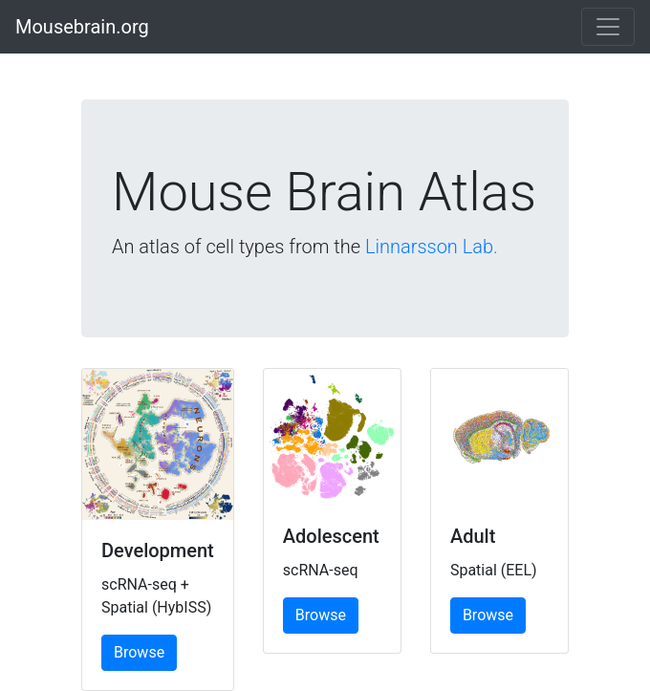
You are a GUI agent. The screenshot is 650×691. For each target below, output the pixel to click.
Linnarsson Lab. (431, 246)
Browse (139, 652)
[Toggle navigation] (608, 27)
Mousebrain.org (82, 26)
